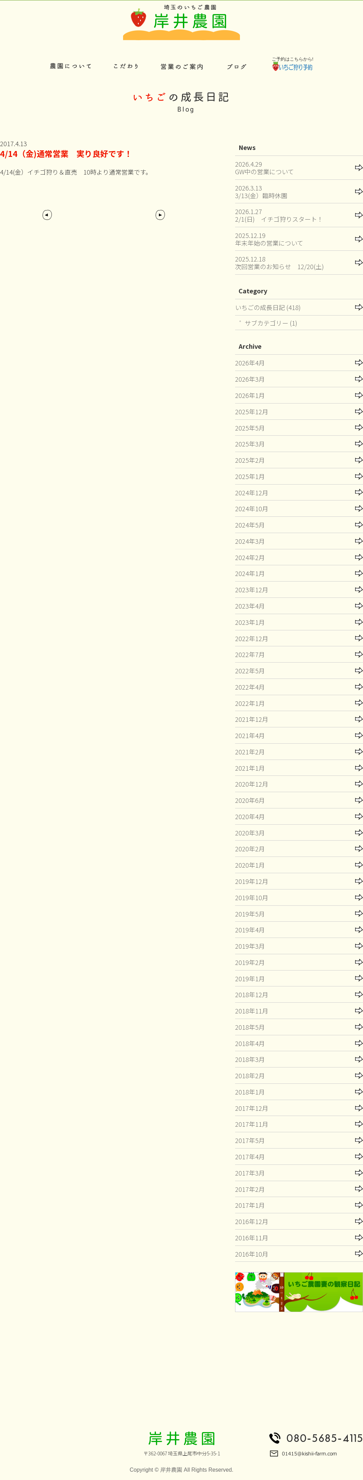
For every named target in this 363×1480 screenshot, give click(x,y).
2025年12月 (251, 411)
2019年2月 (250, 962)
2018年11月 (251, 1010)
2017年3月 (250, 1172)
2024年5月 (250, 524)
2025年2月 (250, 459)
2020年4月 (250, 816)
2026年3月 (250, 378)
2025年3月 (250, 443)
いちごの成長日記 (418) (268, 307)
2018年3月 (250, 1059)
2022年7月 (250, 654)
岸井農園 (171, 1470)
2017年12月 (251, 1108)
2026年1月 (250, 395)
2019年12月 (251, 881)
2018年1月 (250, 1091)
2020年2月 (250, 848)
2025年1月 (250, 476)
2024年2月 (250, 557)
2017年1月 (250, 1204)
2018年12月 (251, 994)
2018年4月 (250, 1043)
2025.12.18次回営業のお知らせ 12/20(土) (279, 262)
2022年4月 (250, 686)
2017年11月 (251, 1123)
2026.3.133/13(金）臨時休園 (261, 191)
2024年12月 (251, 492)
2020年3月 (250, 832)
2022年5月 (250, 670)
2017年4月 (250, 1156)
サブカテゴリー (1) (271, 322)
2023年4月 (250, 605)
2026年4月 (250, 362)
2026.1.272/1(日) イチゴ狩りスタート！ (279, 215)
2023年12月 (251, 589)
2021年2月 (250, 751)
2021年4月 (250, 735)
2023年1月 (250, 622)
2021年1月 (250, 767)
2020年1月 (250, 864)
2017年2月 (250, 1189)
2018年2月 (250, 1075)
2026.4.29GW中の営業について (264, 167)
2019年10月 (251, 897)
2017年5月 (250, 1140)
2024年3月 (250, 541)
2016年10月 (251, 1253)
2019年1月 (250, 978)
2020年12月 (251, 783)
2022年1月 (250, 703)
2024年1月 (250, 573)
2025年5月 (250, 427)
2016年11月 (251, 1237)
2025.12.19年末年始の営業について (269, 239)
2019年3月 (250, 945)
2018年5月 (250, 1026)
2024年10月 (251, 508)
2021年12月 (251, 719)
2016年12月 (251, 1221)
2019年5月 (250, 913)
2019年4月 (250, 929)
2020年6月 (250, 800)
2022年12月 (251, 638)
